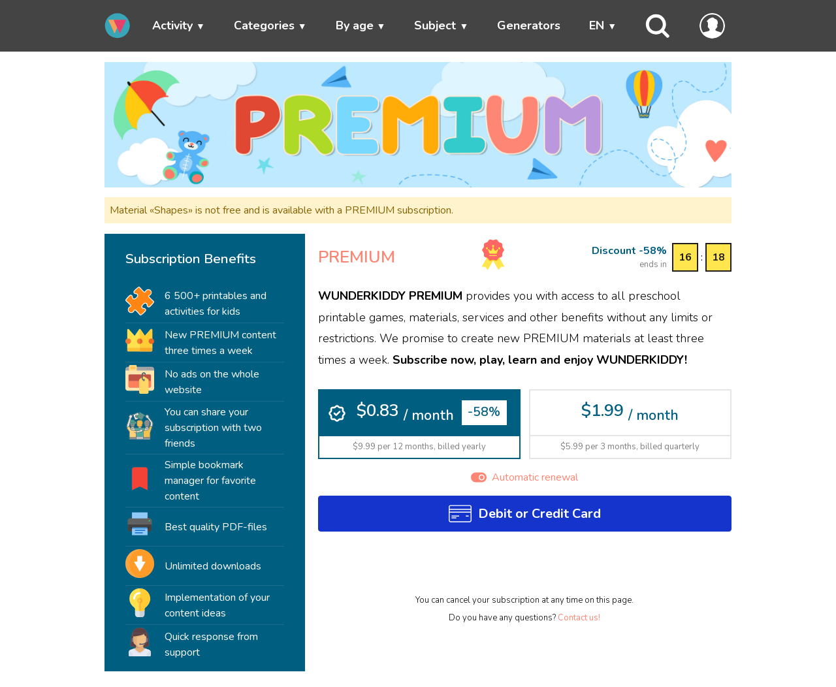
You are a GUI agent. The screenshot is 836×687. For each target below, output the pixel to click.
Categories (264, 25)
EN (596, 25)
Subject (435, 25)
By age (355, 25)
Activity (172, 25)
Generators (528, 25)
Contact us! (579, 618)
